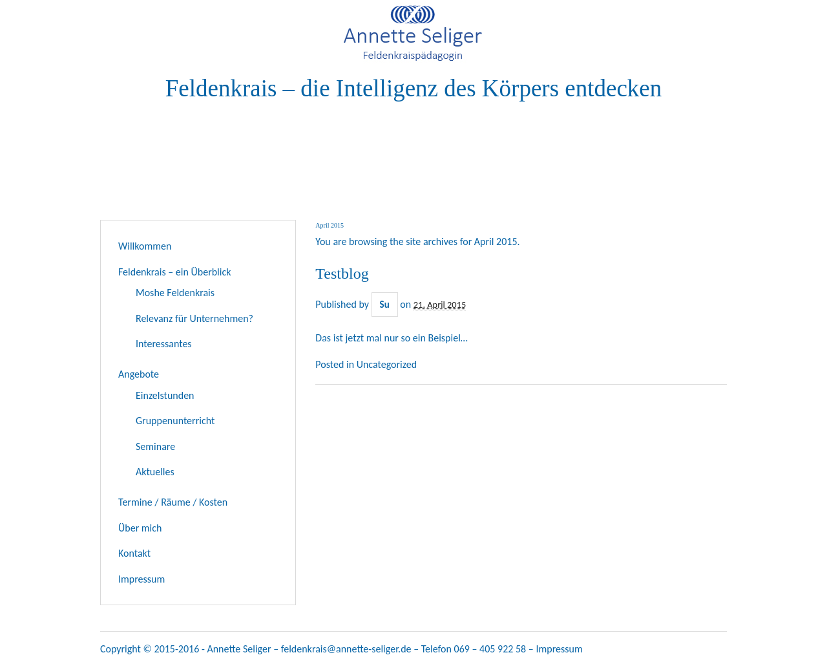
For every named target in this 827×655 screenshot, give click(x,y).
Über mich (140, 528)
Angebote (138, 374)
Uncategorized (387, 365)
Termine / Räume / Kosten (172, 502)
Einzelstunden (165, 395)
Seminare (155, 446)
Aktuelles (155, 472)
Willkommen (144, 246)
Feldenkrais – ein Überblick (174, 272)
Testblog (341, 273)
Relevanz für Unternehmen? (194, 318)
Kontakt (134, 553)
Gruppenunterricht (175, 420)
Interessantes (164, 344)
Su (385, 304)
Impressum (141, 579)
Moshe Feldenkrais (175, 292)
